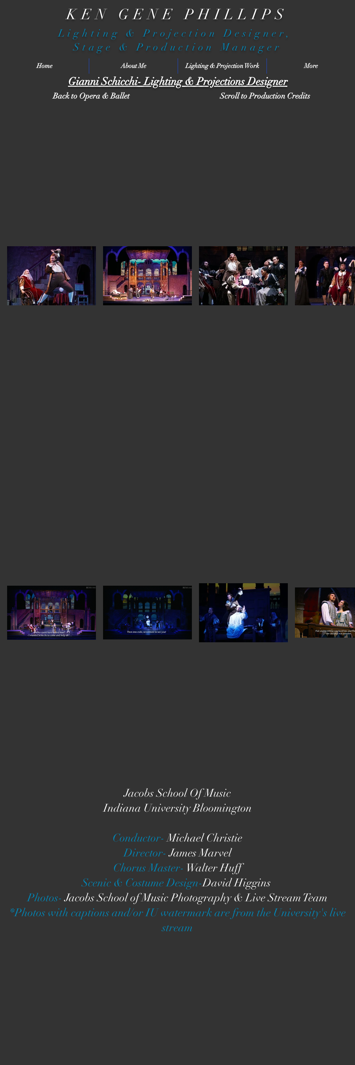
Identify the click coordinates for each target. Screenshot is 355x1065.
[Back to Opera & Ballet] (91, 96)
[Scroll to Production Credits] (265, 96)
